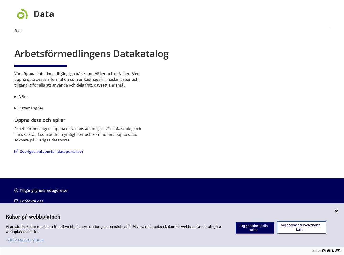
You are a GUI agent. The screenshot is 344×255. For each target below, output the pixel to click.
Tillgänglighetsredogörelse (40, 190)
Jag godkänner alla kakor (253, 228)
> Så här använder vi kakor (24, 240)
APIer (23, 96)
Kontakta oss (28, 201)
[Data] (35, 14)
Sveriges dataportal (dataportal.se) (48, 151)
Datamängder (30, 108)
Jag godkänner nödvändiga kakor (300, 227)
